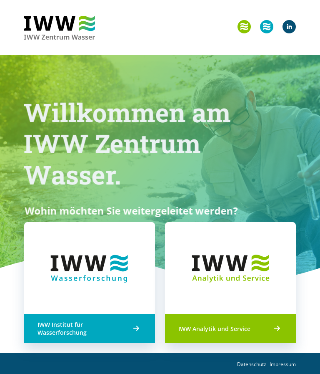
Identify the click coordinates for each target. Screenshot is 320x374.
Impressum (283, 364)
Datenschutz (251, 364)
